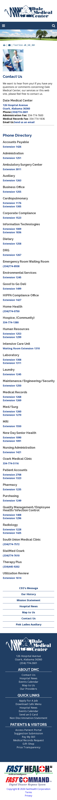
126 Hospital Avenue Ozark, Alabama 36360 (16, 106)
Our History (28, 594)
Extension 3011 (12, 169)
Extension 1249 (12, 500)
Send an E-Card (28, 714)
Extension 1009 (12, 228)
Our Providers (28, 688)
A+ (33, 45)
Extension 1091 (12, 441)
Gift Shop (28, 743)
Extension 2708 (12, 474)
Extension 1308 (12, 359)
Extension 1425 (12, 533)
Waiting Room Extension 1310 (21, 348)
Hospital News (28, 606)
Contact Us (28, 618)
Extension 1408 (12, 514)
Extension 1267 (12, 255)
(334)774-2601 (19, 112)
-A (25, 45)
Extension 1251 (12, 158)
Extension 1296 (12, 518)
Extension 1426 (12, 146)
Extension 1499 (12, 288)
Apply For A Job (28, 700)
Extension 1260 (12, 411)
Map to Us (28, 612)
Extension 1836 (12, 232)
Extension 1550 (12, 426)
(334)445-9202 (11, 566)
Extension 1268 (12, 396)
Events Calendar (28, 681)
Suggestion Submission (28, 733)
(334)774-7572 (11, 544)
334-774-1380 (11, 322)
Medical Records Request (28, 740)
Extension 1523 (12, 217)
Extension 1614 (12, 578)
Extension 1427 (12, 300)
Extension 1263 (12, 180)
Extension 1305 (12, 206)
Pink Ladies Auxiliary (28, 624)
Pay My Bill (28, 736)
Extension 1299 (12, 337)
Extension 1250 (12, 385)
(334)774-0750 (11, 311)
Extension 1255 (12, 191)
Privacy (28, 795)
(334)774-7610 (11, 555)
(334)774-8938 (11, 266)
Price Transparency (28, 747)
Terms (28, 792)
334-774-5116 (11, 463)
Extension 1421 (12, 452)
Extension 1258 (12, 243)
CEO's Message (28, 588)
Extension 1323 (12, 478)
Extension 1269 (12, 400)
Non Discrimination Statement (28, 718)
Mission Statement (28, 600)
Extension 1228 (12, 529)
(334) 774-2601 (28, 663)
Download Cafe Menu (28, 704)
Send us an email (24, 122)
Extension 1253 (12, 333)
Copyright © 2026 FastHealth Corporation (28, 788)
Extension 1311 (12, 363)
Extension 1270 (12, 415)
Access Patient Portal (28, 730)
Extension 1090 (12, 437)
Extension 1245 (12, 277)
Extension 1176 (12, 203)
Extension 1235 (12, 489)
